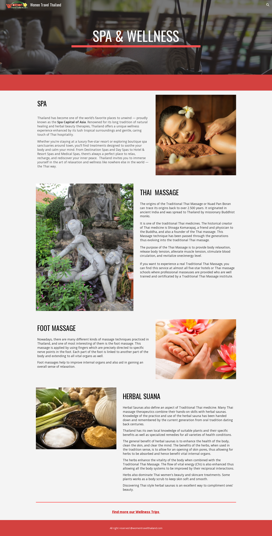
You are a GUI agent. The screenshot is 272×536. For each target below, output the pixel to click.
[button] (268, 5)
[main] (136, 37)
